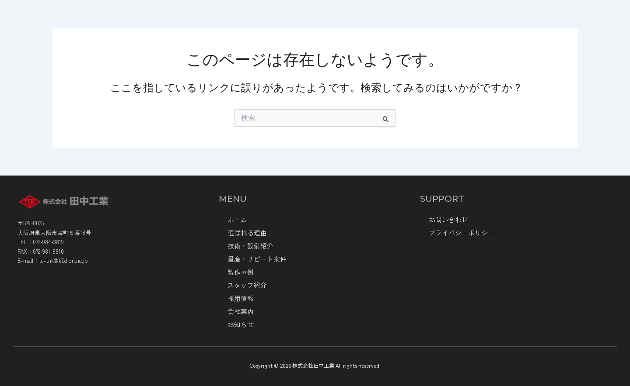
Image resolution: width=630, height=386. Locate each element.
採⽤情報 (240, 298)
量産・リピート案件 (412, 20)
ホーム (185, 20)
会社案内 (240, 311)
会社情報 (229, 20)
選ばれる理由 (283, 20)
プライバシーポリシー (459, 232)
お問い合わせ (447, 219)
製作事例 (471, 20)
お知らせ (513, 20)
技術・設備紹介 (342, 20)
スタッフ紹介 (246, 285)
